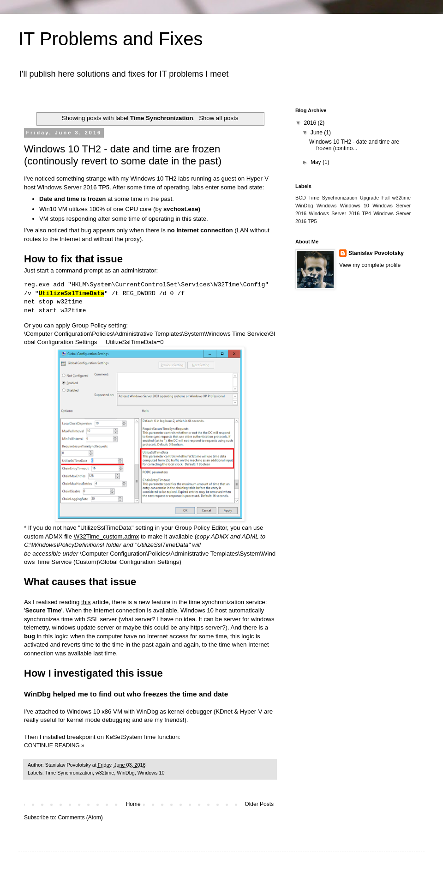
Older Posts (259, 804)
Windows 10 (151, 772)
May (317, 162)
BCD (300, 197)
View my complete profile (370, 265)
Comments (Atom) (80, 817)
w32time (105, 772)
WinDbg (125, 772)
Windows (327, 205)
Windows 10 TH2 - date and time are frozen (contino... (354, 145)
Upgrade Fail (374, 197)
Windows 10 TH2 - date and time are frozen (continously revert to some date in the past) (123, 155)
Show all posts (218, 118)
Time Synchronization (69, 772)
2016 (311, 123)
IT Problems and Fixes (110, 39)
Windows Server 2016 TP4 (340, 213)
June (317, 132)
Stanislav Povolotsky (376, 253)
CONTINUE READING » (54, 745)
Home (133, 804)
